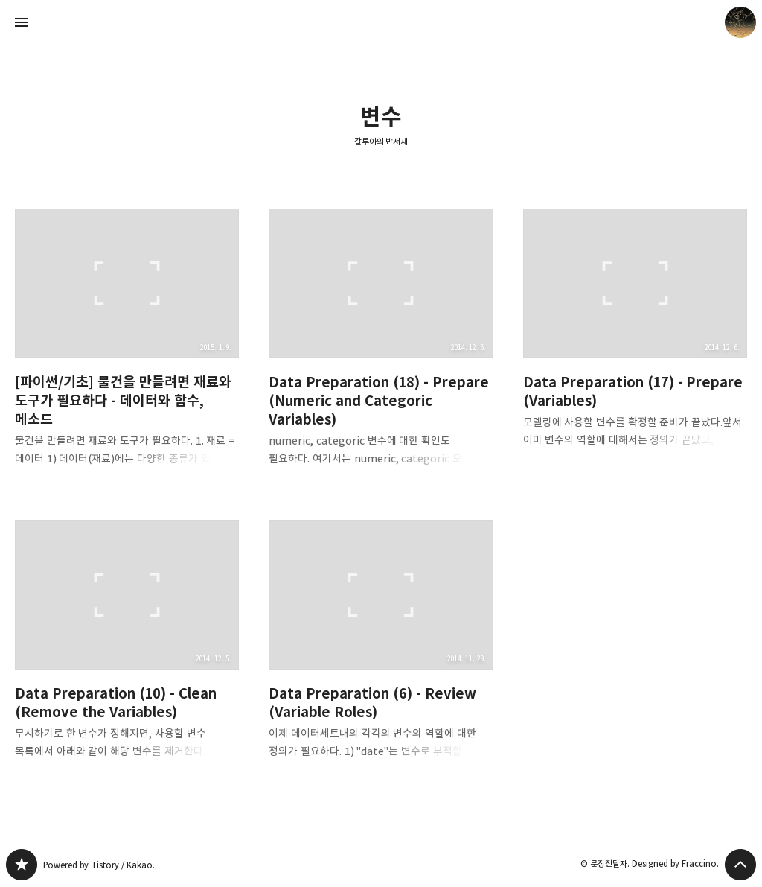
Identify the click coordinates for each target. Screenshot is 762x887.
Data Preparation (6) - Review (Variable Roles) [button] (381, 651)
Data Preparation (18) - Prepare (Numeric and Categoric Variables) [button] (381, 349)
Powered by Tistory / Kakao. (99, 865)
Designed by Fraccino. (675, 863)
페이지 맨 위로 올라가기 (740, 865)
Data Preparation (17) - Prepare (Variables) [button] (635, 340)
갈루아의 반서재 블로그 (21, 865)
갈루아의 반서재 (381, 141)
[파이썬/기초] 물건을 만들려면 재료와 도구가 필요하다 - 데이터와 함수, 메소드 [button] (127, 349)
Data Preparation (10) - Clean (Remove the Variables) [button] (127, 651)
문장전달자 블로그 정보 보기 (740, 22)
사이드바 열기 (21, 22)
